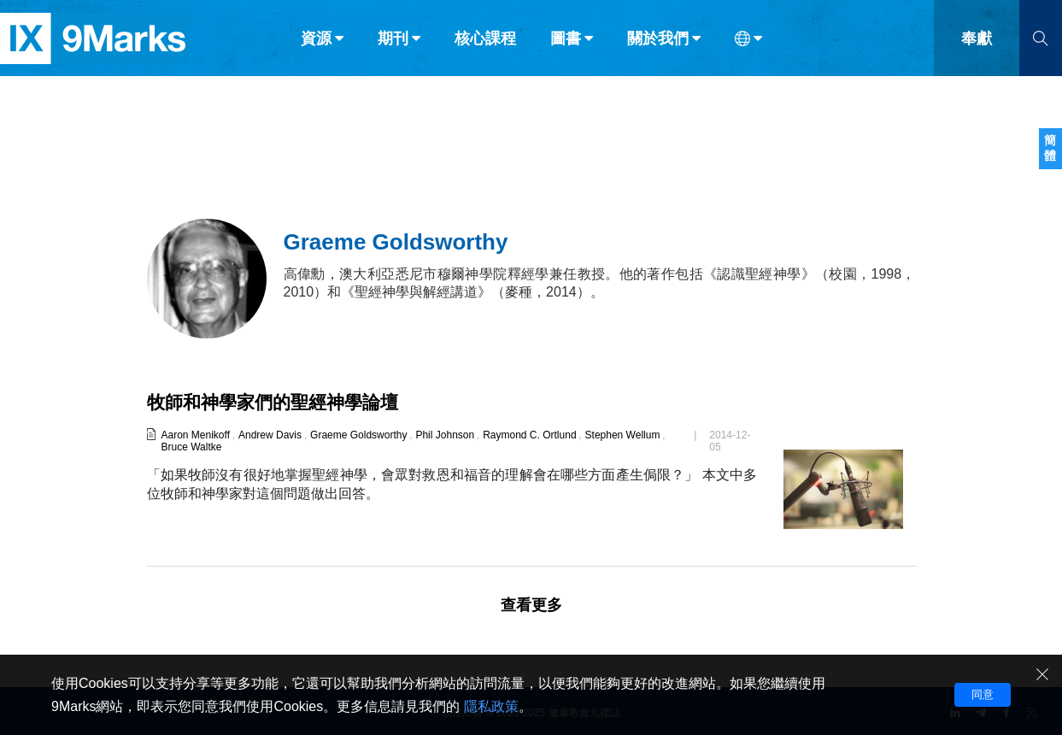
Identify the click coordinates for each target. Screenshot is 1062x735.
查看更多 (531, 605)
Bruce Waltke (191, 447)
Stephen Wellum (622, 435)
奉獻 (976, 49)
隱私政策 (491, 706)
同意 (982, 694)
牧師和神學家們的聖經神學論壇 (278, 402)
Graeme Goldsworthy (358, 435)
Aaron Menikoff (195, 435)
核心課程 (485, 49)
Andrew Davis (270, 435)
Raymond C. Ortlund (529, 435)
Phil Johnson (444, 435)
